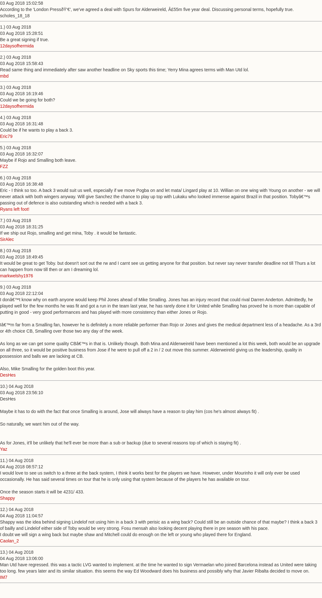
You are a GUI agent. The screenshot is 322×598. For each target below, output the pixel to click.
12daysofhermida (17, 45)
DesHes (8, 375)
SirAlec (7, 239)
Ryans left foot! (14, 209)
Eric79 (6, 136)
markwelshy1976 (16, 275)
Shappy (7, 498)
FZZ (4, 166)
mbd (4, 76)
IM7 (3, 577)
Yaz (3, 449)
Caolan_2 (9, 540)
